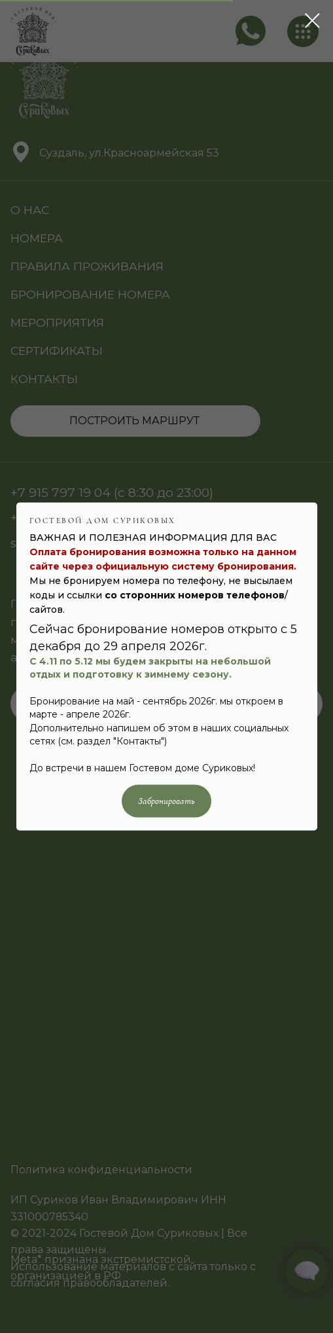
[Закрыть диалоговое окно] (312, 21)
